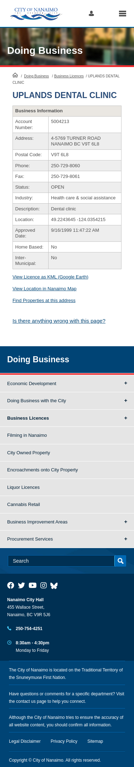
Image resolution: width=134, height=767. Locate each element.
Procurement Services (30, 539)
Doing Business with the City (36, 400)
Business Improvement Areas (37, 522)
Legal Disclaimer (25, 741)
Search (106, 13)
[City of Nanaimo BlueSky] (55, 585)
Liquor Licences (23, 487)
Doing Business (45, 50)
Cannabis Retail (23, 504)
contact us (26, 701)
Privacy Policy (64, 741)
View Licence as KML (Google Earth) (50, 277)
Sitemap (95, 741)
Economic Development (31, 383)
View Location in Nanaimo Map (44, 288)
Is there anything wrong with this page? (59, 321)
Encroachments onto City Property (42, 469)
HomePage (15, 74)
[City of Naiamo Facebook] (10, 585)
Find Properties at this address (44, 300)
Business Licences (69, 76)
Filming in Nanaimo (27, 435)
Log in (91, 13)
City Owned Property (28, 452)
